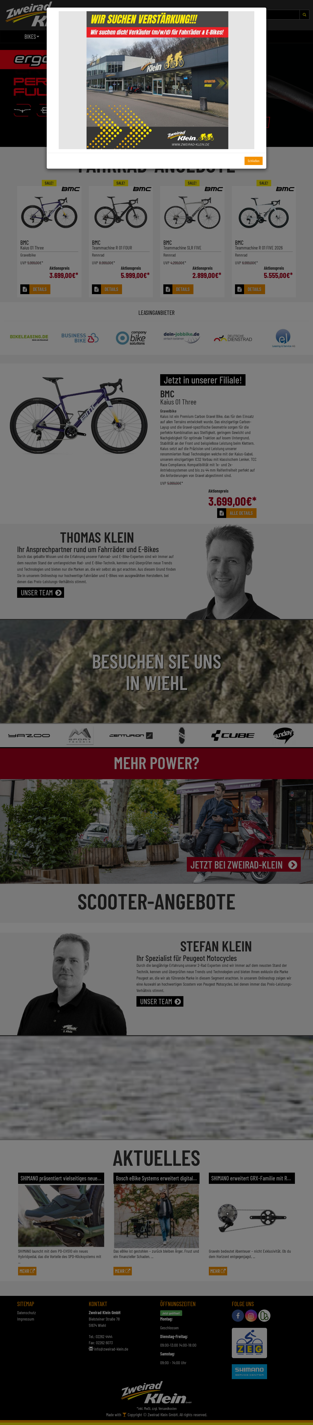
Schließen (253, 161)
